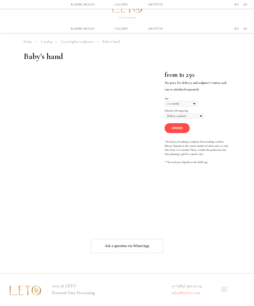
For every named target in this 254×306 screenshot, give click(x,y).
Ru (236, 29)
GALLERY (121, 29)
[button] (177, 128)
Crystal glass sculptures (77, 42)
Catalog (46, 42)
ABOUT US (155, 29)
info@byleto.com (185, 292)
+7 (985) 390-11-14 (209, 7)
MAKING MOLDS (83, 29)
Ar (245, 29)
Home (28, 42)
